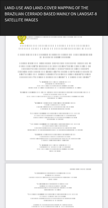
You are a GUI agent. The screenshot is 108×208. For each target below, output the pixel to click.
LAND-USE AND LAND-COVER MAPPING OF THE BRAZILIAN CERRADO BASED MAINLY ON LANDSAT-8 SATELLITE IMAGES (51, 14)
